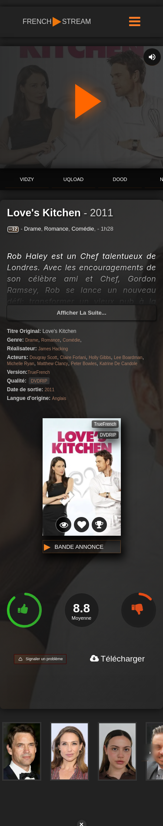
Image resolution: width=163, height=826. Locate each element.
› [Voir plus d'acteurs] (150, 752)
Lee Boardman (128, 357)
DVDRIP (39, 381)
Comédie (82, 228)
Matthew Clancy (52, 363)
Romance (56, 228)
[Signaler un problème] (40, 659)
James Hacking (53, 348)
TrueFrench (38, 372)
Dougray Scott (43, 357)
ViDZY (27, 179)
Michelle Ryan (20, 363)
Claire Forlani (73, 357)
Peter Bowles (83, 363)
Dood (120, 179)
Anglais (59, 398)
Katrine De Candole (118, 363)
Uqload (73, 179)
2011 (101, 212)
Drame (32, 228)
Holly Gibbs (100, 357)
